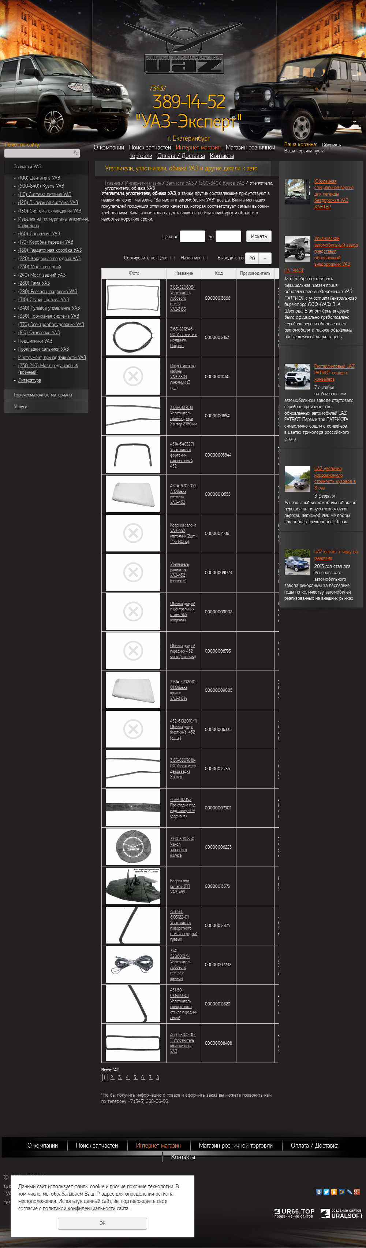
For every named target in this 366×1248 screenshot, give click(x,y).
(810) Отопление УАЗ (39, 333)
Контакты (222, 156)
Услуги (20, 407)
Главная (112, 183)
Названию (190, 258)
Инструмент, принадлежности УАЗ (52, 358)
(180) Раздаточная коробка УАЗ (50, 250)
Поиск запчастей (150, 147)
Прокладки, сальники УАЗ (43, 349)
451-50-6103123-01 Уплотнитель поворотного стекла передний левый (183, 1003)
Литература (29, 380)
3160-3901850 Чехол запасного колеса (182, 847)
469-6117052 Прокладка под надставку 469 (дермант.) (182, 808)
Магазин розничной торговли (236, 1145)
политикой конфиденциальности (79, 1208)
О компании (109, 147)
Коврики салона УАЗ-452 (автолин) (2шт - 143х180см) (183, 533)
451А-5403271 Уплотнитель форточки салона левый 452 (182, 455)
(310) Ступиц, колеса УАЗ (43, 300)
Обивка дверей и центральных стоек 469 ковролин (182, 612)
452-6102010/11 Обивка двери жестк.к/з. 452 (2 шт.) (183, 729)
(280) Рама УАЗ (34, 283)
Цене (162, 258)
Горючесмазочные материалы (43, 395)
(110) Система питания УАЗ (44, 194)
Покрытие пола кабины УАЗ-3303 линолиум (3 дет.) (182, 376)
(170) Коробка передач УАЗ (45, 242)
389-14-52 (189, 102)
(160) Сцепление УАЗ (39, 234)
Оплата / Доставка (181, 156)
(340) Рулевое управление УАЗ (49, 308)
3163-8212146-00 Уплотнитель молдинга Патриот (183, 337)
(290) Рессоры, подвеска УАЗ (47, 292)
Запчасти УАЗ (27, 167)
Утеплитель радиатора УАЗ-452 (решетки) (179, 572)
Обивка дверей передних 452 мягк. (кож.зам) (183, 651)
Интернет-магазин (198, 147)
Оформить (331, 144)
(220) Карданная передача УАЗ (49, 259)
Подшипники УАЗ (35, 341)
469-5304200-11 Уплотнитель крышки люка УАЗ (183, 1043)
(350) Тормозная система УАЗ (48, 316)
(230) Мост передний (39, 267)
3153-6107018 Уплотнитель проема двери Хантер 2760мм (183, 416)
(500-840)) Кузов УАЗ (41, 186)
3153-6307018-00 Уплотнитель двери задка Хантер (183, 768)
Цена (167, 237)
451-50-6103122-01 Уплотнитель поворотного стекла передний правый (183, 925)
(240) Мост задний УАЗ (42, 275)
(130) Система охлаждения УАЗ (49, 211)
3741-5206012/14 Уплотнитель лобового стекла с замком (180, 964)
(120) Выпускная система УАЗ (48, 203)
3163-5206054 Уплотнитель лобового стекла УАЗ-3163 (182, 298)
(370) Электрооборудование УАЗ (51, 325)
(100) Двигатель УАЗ (39, 178)
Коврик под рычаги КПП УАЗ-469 (180, 886)
